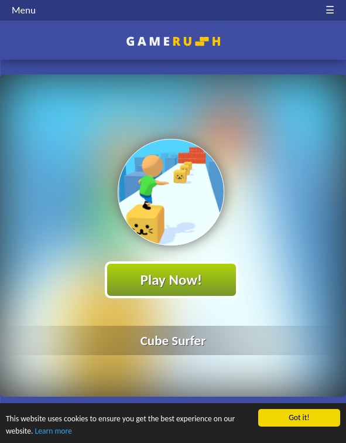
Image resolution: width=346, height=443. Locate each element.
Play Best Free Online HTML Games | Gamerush (173, 41)
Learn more (53, 431)
